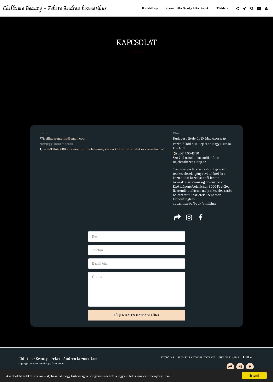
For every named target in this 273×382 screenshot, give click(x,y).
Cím (176, 133)
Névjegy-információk (56, 144)
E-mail (45, 133)
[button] (237, 8)
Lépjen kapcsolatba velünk (136, 315)
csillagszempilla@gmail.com (62, 138)
